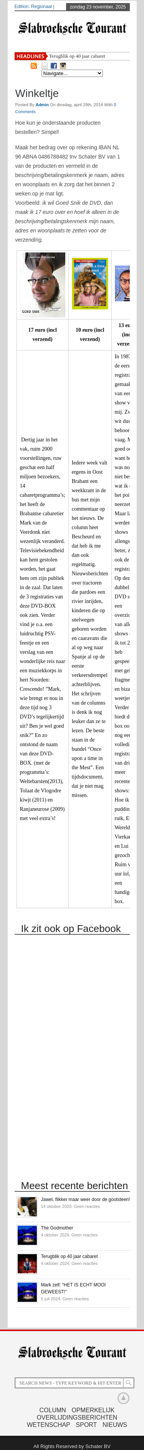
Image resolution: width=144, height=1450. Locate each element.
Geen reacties (87, 1206)
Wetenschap (48, 1425)
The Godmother (57, 1228)
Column (53, 1410)
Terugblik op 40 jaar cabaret (77, 56)
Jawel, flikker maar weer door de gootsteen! (85, 1199)
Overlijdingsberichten (77, 1417)
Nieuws (115, 1425)
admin (43, 104)
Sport (86, 1425)
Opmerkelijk (92, 1410)
